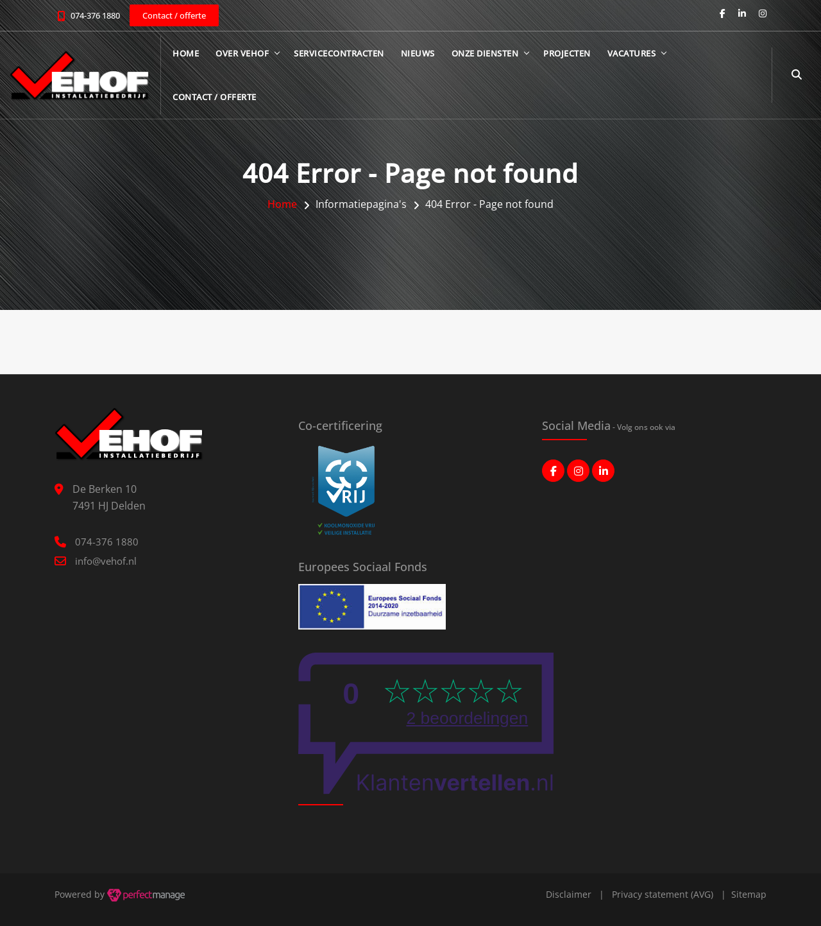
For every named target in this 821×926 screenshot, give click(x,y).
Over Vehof (242, 53)
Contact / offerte (215, 97)
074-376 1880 (95, 15)
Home (186, 53)
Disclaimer (568, 894)
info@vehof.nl (106, 560)
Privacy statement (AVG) (662, 894)
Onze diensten (485, 53)
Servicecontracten (339, 53)
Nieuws (418, 53)
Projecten (567, 53)
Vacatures (631, 53)
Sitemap (748, 894)
